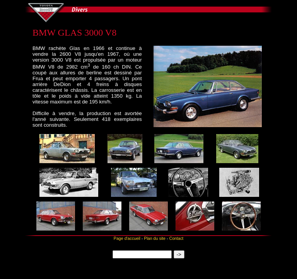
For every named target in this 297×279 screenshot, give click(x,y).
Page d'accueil (127, 238)
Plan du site (155, 238)
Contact (176, 238)
